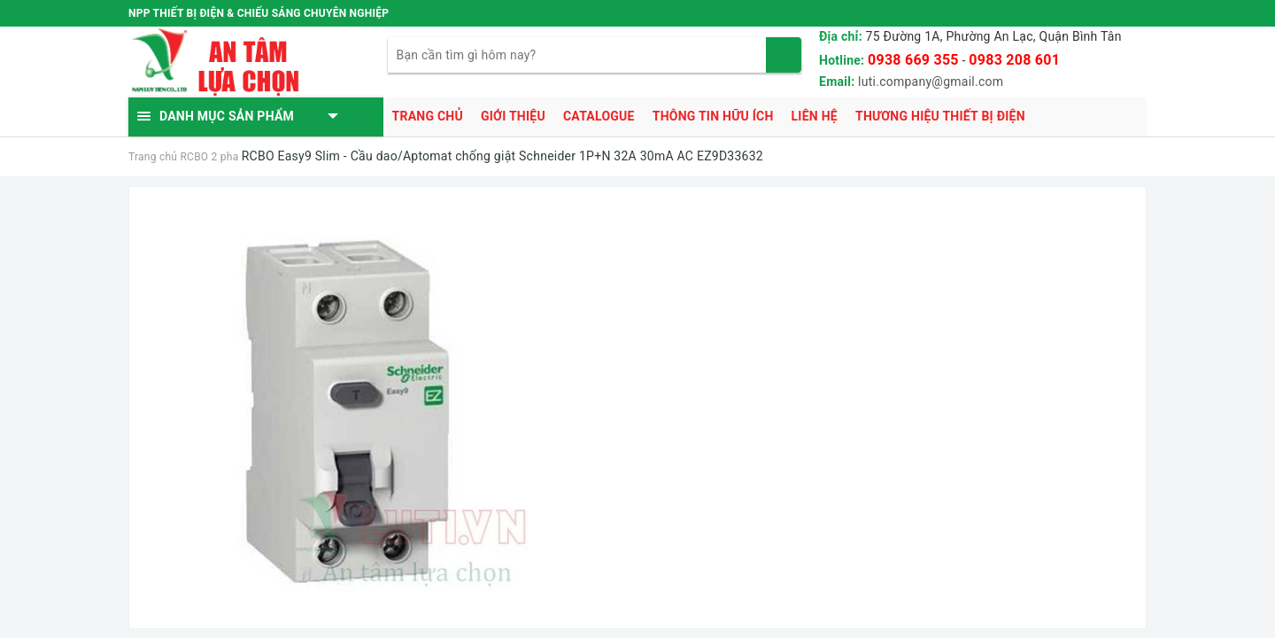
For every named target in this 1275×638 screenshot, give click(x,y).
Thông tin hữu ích (713, 116)
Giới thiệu (513, 116)
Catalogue (599, 116)
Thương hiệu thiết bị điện (940, 116)
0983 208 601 (1014, 59)
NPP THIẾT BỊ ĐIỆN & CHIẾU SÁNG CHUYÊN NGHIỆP (258, 13)
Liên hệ (815, 116)
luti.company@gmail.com (930, 81)
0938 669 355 (913, 59)
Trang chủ (427, 116)
